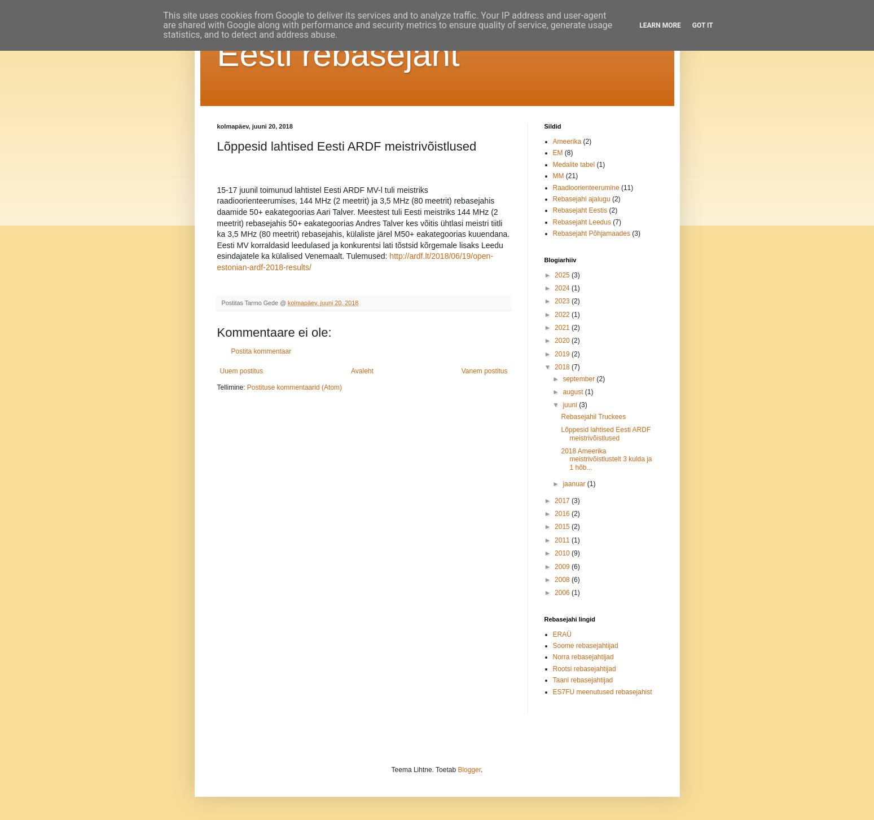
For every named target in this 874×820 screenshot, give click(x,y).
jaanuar (575, 484)
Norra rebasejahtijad (583, 657)
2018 (563, 367)
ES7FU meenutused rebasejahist (602, 692)
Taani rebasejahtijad (583, 680)
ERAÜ (562, 634)
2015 (563, 527)
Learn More (660, 25)
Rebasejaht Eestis (580, 210)
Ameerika (567, 142)
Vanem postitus (485, 371)
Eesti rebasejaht (338, 54)
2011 (563, 540)
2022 (563, 315)
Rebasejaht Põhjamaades (591, 233)
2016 (563, 514)
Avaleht (362, 371)
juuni (571, 405)
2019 (563, 354)
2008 (563, 580)
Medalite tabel (574, 165)
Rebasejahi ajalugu (582, 199)
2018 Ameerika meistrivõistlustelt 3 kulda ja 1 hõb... (606, 459)
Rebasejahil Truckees (593, 417)
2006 (563, 593)
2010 (563, 553)
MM (558, 176)
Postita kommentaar (261, 351)
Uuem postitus (241, 371)
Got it (702, 25)
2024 (563, 288)
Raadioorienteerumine (586, 188)
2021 (563, 328)
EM (558, 153)
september (579, 379)
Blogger (469, 770)
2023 (563, 301)
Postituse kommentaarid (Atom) (294, 387)
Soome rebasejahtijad (585, 646)
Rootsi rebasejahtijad (584, 669)
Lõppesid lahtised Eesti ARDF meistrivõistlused (606, 434)
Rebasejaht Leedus (582, 222)
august (574, 392)
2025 (563, 275)
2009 (563, 567)
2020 (563, 341)
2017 (563, 501)
